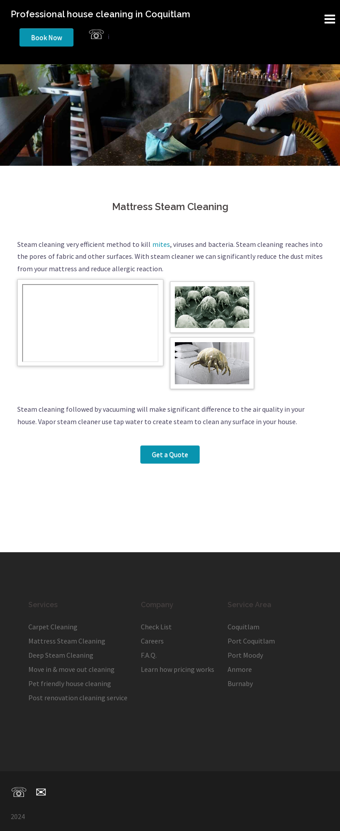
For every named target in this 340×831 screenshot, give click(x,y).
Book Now (46, 37)
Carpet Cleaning (52, 626)
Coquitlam (243, 626)
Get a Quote (170, 454)
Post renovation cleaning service (78, 697)
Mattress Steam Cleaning (66, 640)
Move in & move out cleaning (71, 669)
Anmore (240, 669)
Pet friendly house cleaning (69, 683)
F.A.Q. (149, 655)
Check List (156, 626)
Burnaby (240, 683)
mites (161, 244)
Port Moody (245, 655)
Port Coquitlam (251, 640)
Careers (152, 640)
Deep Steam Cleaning (60, 655)
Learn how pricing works (177, 669)
